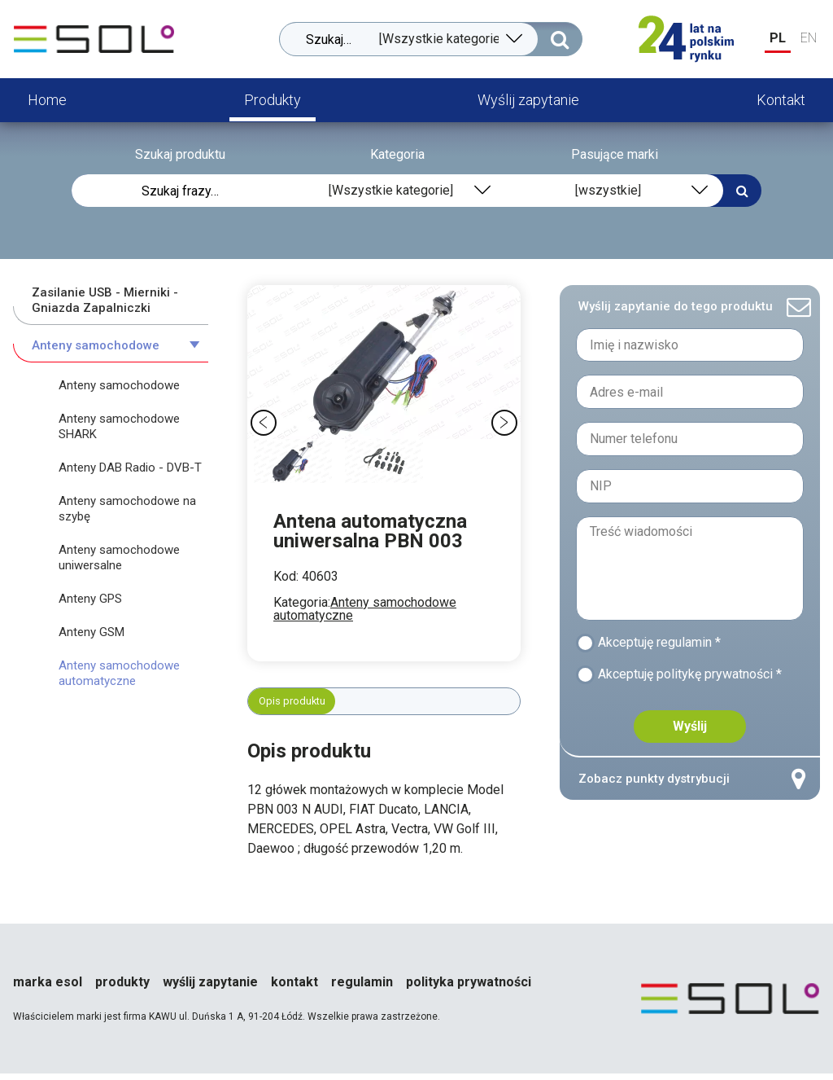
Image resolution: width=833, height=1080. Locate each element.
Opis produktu (301, 704)
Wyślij (690, 736)
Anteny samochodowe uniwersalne (119, 557)
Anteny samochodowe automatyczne (364, 609)
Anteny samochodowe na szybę (127, 509)
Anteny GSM (91, 632)
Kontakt (781, 99)
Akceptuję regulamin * (664, 645)
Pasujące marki (614, 154)
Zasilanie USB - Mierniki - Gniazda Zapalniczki (105, 300)
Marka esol (47, 988)
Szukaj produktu (180, 154)
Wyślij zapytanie (528, 99)
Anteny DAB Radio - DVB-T (130, 467)
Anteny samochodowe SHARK (119, 426)
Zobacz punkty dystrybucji (690, 789)
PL (778, 38)
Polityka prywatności (468, 988)
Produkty (272, 99)
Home (47, 99)
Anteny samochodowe (95, 345)
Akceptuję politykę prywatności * (695, 681)
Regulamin (362, 988)
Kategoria (397, 154)
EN (808, 38)
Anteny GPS (90, 598)
